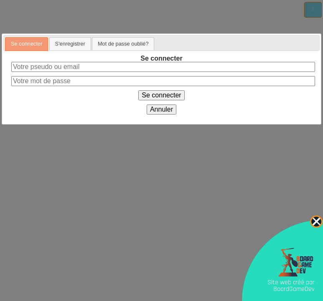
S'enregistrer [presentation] (70, 44)
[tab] (26, 44)
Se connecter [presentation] (26, 44)
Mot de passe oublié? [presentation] (123, 44)
